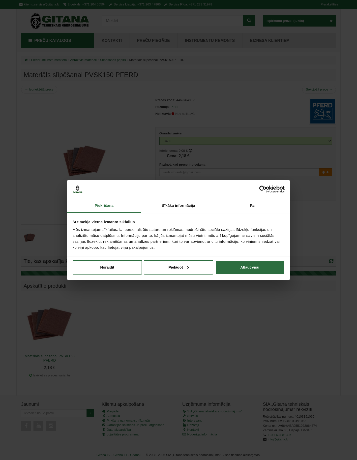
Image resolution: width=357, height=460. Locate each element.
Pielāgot (179, 267)
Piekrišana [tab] (104, 205)
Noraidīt (107, 267)
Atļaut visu (249, 267)
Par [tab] (253, 205)
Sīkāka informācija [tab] (178, 205)
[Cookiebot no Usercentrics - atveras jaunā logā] (263, 189)
